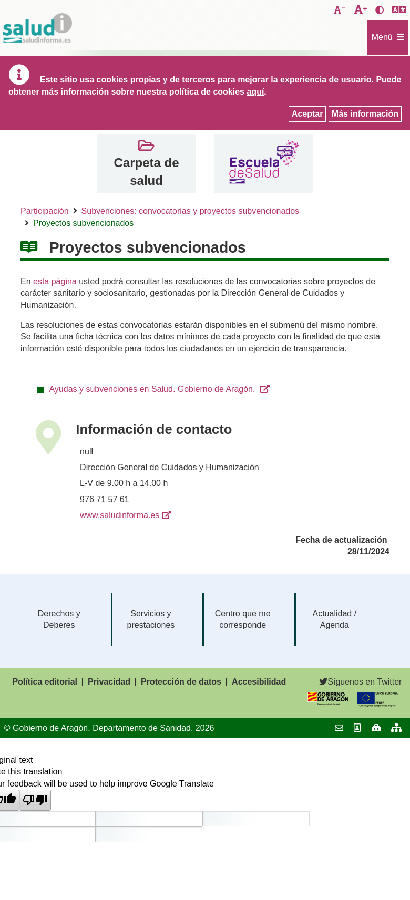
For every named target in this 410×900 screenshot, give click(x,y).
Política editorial (44, 681)
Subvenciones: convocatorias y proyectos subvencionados (190, 210)
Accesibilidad (259, 681)
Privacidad (109, 681)
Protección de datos (181, 681)
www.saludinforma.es (119, 515)
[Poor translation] (35, 800)
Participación (44, 210)
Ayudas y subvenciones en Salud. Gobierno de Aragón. (153, 389)
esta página (55, 281)
